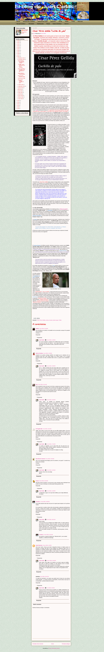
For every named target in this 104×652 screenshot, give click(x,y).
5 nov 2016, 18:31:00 (51, 519)
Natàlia (37, 328)
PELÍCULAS (53, 21)
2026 (18, 40)
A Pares (73, 21)
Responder (38, 334)
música (47, 320)
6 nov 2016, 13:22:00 (48, 534)
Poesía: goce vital (21, 78)
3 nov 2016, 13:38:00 (51, 365)
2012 (18, 105)
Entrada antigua (66, 643)
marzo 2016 (20, 95)
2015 (18, 100)
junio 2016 (20, 90)
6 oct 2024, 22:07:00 (44, 576)
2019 (18, 51)
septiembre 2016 (21, 86)
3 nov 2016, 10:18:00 (43, 328)
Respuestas (39, 337)
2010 (18, 108)
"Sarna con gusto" (64, 209)
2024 (18, 44)
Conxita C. (38, 501)
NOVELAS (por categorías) (29, 21)
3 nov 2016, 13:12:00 (42, 384)
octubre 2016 (20, 84)
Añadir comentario (37, 604)
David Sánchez (39, 545)
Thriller (60, 320)
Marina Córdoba (39, 353)
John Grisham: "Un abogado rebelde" (21, 61)
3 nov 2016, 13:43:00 (51, 399)
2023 (18, 45)
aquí (37, 110)
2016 (18, 56)
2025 (18, 42)
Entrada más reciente (38, 643)
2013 (18, 103)
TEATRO (60, 21)
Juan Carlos (42, 339)
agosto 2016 (20, 87)
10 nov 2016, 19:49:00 (51, 560)
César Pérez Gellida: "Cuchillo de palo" (21, 81)
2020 (18, 50)
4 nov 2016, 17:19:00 (51, 444)
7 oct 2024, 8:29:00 (51, 587)
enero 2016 (20, 98)
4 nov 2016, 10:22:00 (47, 428)
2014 (18, 102)
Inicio (52, 643)
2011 (18, 106)
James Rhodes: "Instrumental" (21, 74)
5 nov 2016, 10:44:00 (49, 458)
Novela (50, 320)
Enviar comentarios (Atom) (54, 648)
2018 (18, 53)
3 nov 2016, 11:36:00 (51, 339)
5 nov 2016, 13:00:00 (45, 501)
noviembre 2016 (21, 59)
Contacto (66, 23)
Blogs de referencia (57, 23)
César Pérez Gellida (41, 320)
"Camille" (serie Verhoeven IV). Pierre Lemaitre (21, 66)
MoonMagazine (40, 23)
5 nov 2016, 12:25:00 (51, 470)
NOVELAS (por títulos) (43, 21)
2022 (18, 47)
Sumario (18, 21)
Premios (48, 23)
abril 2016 (20, 94)
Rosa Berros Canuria (40, 458)
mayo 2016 (20, 92)
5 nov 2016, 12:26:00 (51, 490)
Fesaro (37, 480)
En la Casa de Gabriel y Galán (21, 76)
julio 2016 (20, 89)
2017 (18, 55)
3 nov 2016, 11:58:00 (47, 353)
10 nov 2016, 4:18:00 (47, 545)
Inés (37, 384)
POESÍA (66, 21)
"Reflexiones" (31, 23)
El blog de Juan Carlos (15, 3)
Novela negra (55, 320)
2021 (18, 48)
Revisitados (80, 21)
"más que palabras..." (21, 23)
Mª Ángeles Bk (39, 428)
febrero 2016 (21, 97)
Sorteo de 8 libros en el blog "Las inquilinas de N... (21, 70)
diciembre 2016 (21, 57)
